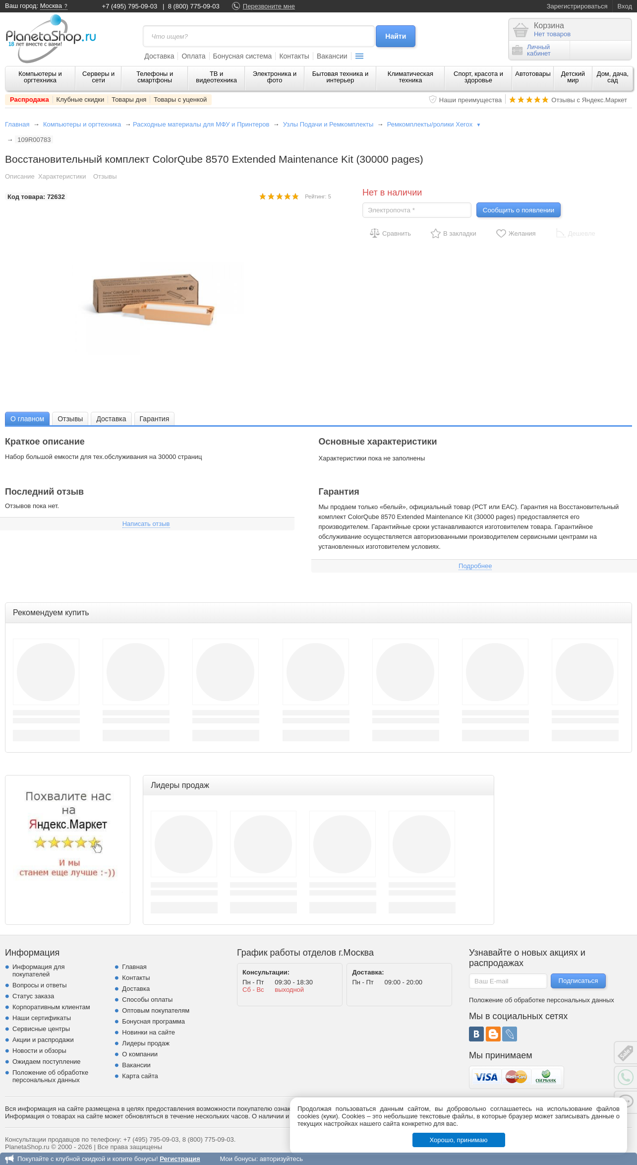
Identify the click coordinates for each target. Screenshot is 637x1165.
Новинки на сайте (148, 1032)
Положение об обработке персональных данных (50, 1076)
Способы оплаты (147, 999)
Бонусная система (242, 56)
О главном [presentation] (27, 419)
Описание (20, 176)
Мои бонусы (238, 1159)
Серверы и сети (98, 77)
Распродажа (29, 99)
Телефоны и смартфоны (154, 77)
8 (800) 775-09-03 (194, 6)
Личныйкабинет (531, 50)
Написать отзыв (146, 523)
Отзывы (105, 176)
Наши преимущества (470, 100)
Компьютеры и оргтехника (40, 77)
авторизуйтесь (281, 1159)
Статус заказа (33, 996)
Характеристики (62, 176)
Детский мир (573, 77)
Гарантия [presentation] (155, 419)
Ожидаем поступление (46, 1061)
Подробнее (475, 566)
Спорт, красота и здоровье (478, 77)
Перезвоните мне (269, 6)
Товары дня (129, 99)
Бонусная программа (153, 1021)
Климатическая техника (410, 77)
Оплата (193, 56)
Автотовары (533, 73)
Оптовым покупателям (155, 1010)
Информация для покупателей (38, 970)
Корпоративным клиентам (51, 1007)
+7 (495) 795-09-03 (130, 6)
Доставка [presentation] (111, 419)
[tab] (27, 418)
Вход (625, 6)
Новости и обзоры (39, 1050)
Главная (17, 124)
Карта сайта (140, 1076)
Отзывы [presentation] (70, 419)
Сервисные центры (41, 1029)
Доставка (159, 56)
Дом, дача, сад (613, 77)
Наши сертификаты (41, 1018)
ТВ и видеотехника (216, 77)
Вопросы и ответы (39, 985)
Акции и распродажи (43, 1039)
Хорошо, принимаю (459, 1140)
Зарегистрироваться (577, 6)
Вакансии (332, 56)
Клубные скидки (81, 99)
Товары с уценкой (180, 99)
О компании (140, 1054)
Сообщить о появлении (518, 210)
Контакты (294, 56)
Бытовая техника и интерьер (340, 77)
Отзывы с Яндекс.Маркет (589, 100)
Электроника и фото (275, 77)
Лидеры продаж (146, 1043)
